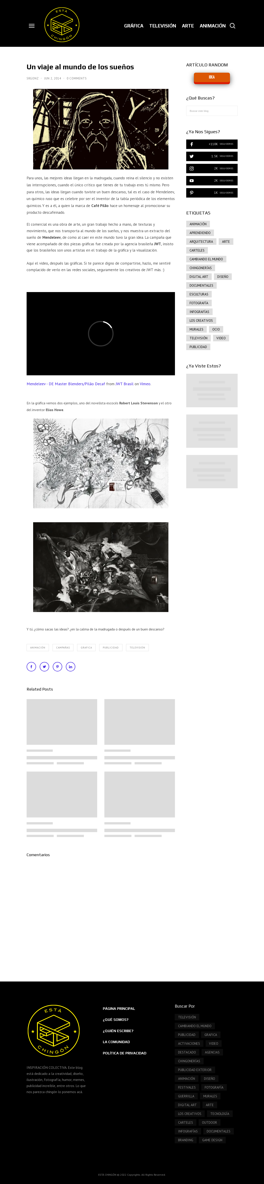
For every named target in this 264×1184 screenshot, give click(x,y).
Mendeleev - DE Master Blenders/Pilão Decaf (66, 383)
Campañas (63, 647)
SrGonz (33, 78)
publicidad (111, 647)
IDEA (212, 77)
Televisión (137, 647)
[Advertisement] (212, 569)
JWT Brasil (124, 383)
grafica (86, 647)
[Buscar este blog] (212, 111)
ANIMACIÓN (37, 647)
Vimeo (145, 383)
